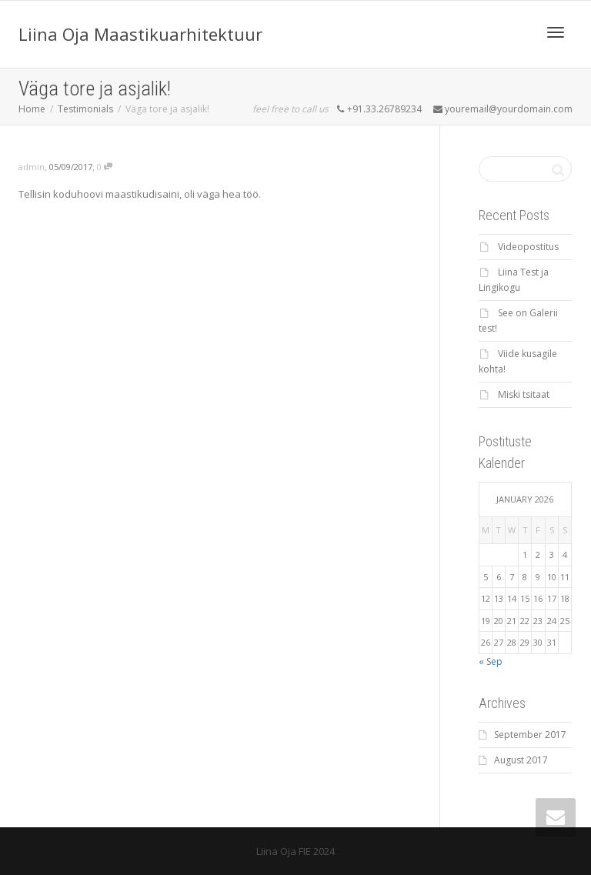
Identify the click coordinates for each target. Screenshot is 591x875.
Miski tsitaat (523, 394)
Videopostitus (528, 246)
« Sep (491, 661)
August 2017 (521, 759)
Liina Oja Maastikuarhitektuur (140, 33)
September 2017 (530, 734)
